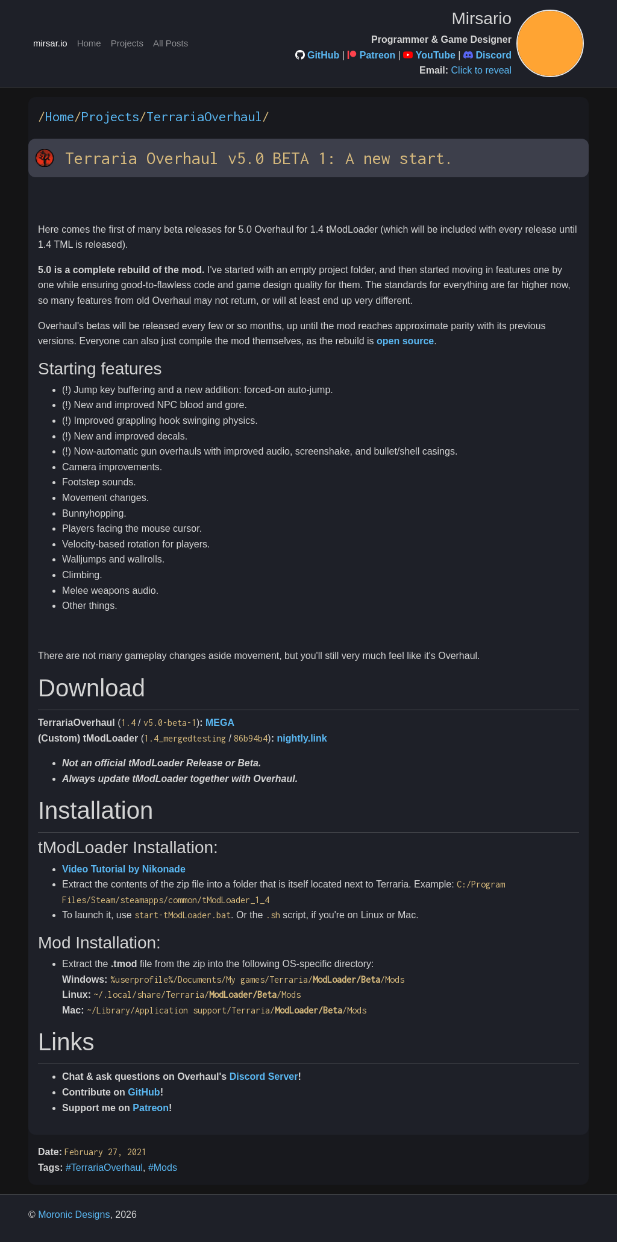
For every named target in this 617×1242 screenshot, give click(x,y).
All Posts (170, 43)
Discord (493, 55)
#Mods (162, 1167)
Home (89, 43)
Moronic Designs (74, 1214)
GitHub (323, 55)
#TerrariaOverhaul (104, 1167)
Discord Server (264, 1076)
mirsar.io (50, 43)
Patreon (378, 55)
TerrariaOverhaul (204, 116)
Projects (127, 43)
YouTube (436, 55)
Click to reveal (481, 70)
